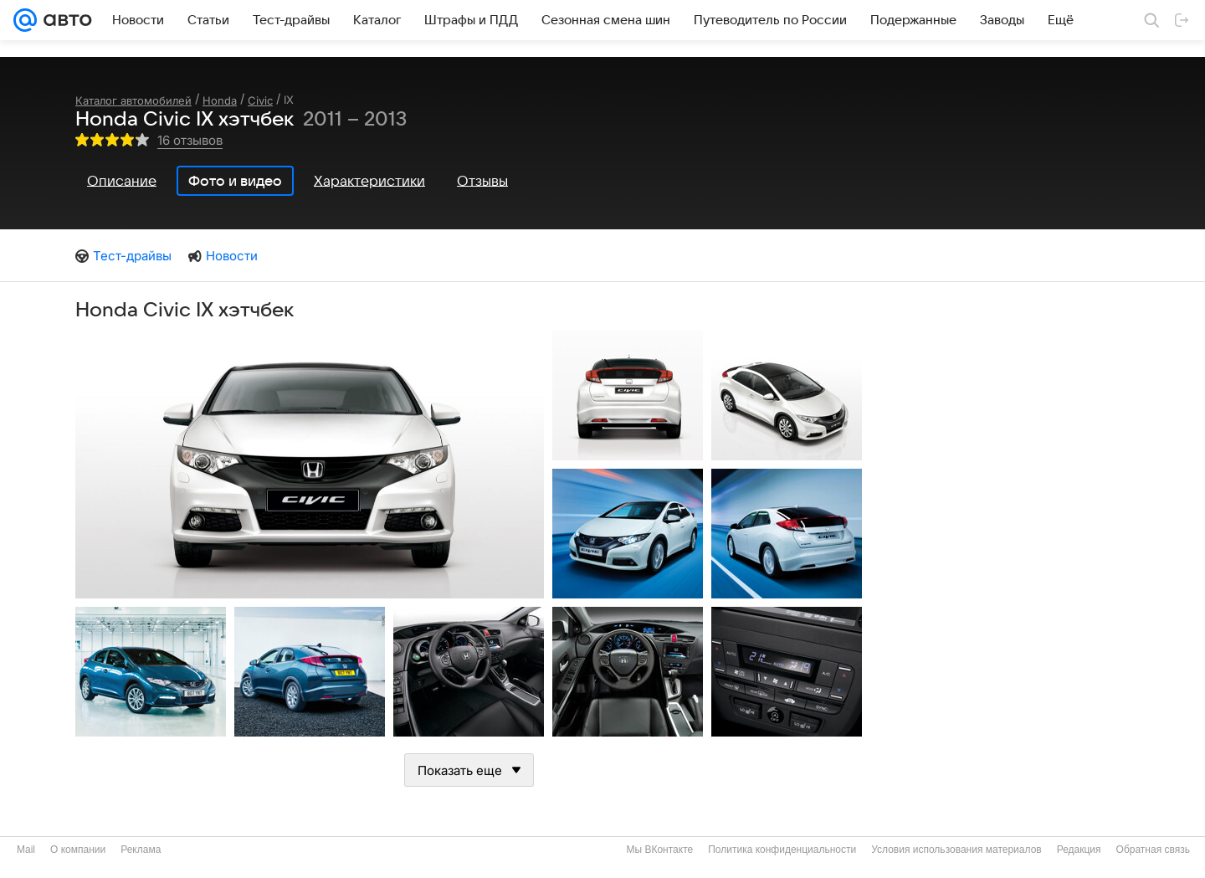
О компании (77, 849)
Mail (26, 849)
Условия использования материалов (956, 849)
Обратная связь (1153, 849)
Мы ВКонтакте (659, 849)
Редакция (1079, 849)
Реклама (140, 849)
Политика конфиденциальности (782, 849)
